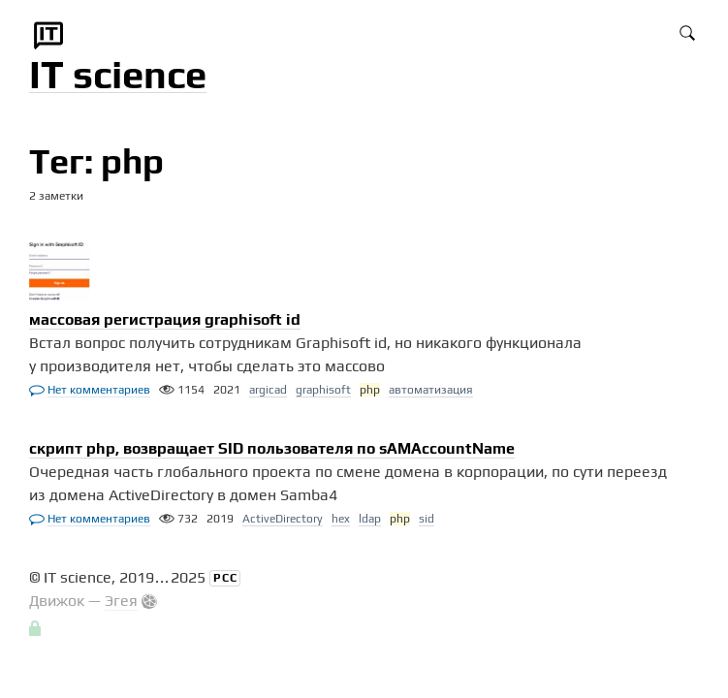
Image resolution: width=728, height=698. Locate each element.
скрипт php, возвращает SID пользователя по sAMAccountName (272, 448)
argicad (268, 390)
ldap (370, 518)
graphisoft (323, 390)
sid (426, 518)
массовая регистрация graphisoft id (165, 319)
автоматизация (431, 390)
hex (341, 518)
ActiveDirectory (282, 518)
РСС (225, 578)
